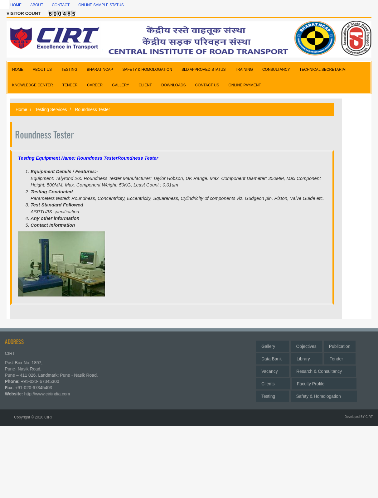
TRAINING (244, 69)
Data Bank (272, 357)
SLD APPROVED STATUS (204, 69)
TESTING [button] (69, 69)
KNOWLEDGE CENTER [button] (32, 85)
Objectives (306, 344)
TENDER (70, 85)
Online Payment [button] (244, 85)
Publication (340, 344)
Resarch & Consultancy (323, 369)
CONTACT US (207, 85)
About (36, 5)
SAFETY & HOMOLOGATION (147, 69)
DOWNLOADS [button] (173, 85)
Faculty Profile (324, 382)
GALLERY (120, 85)
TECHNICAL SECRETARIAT (323, 69)
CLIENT (145, 85)
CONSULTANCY (276, 69)
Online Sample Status (101, 5)
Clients (272, 382)
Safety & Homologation (323, 394)
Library (307, 357)
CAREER (95, 85)
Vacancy (272, 369)
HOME (17, 69)
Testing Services (50, 109)
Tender (340, 357)
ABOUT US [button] (42, 69)
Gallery (272, 344)
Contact (61, 5)
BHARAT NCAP (100, 69)
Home (16, 5)
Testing (272, 394)
